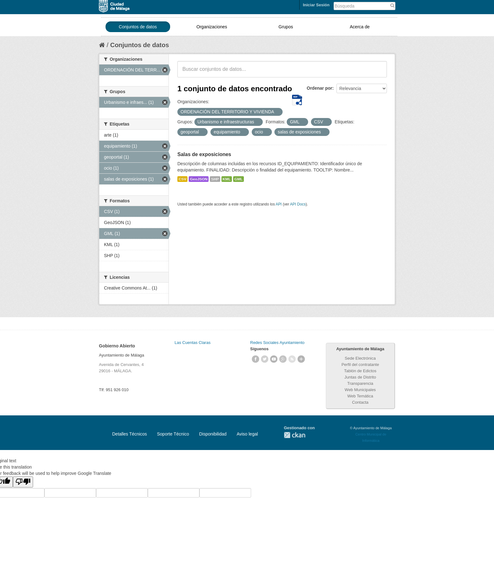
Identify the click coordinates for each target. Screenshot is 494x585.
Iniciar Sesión (316, 5)
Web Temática (360, 396)
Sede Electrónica (360, 358)
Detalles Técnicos (129, 433)
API (279, 204)
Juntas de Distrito (360, 377)
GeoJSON (198, 179)
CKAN (294, 435)
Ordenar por (319, 88)
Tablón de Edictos (360, 370)
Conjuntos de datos (138, 26)
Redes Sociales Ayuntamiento (277, 342)
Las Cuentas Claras (192, 342)
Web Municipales (360, 389)
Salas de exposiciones (204, 154)
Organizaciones (212, 26)
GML (238, 179)
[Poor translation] (23, 481)
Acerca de (360, 26)
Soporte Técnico (173, 433)
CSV (182, 179)
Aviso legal (247, 433)
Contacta (360, 402)
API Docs (298, 204)
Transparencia (360, 383)
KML (227, 179)
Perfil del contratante (360, 364)
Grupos (286, 26)
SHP (215, 179)
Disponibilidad (213, 433)
